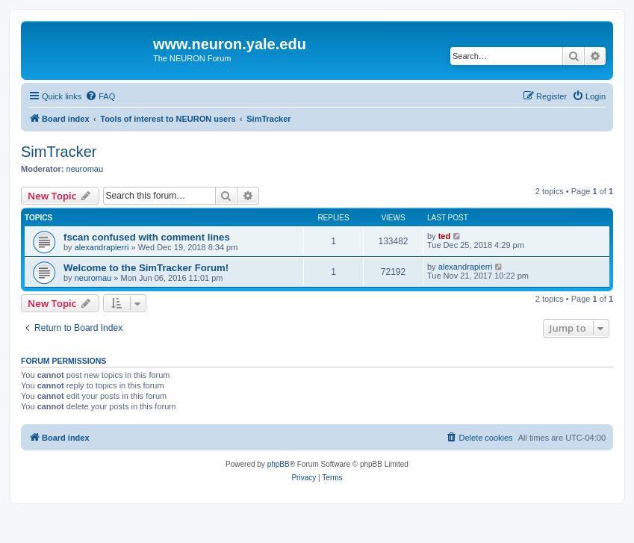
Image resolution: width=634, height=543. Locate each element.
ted (444, 236)
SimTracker (58, 151)
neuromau (85, 168)
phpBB (278, 464)
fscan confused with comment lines (146, 237)
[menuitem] (100, 96)
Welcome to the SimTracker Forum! (146, 267)
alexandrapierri (102, 247)
